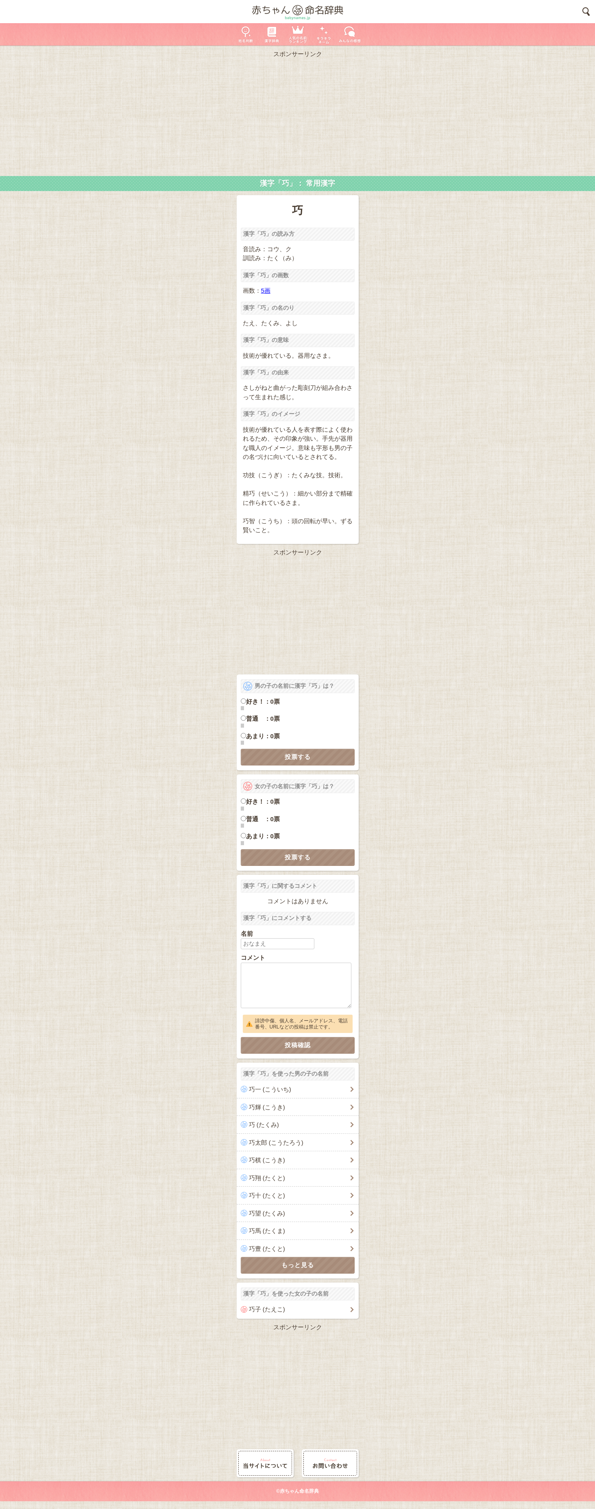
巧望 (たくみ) (267, 1213)
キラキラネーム (324, 34)
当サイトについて (265, 1463)
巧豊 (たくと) (267, 1248)
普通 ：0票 (263, 718)
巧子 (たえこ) (267, 1309)
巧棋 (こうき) (267, 1160)
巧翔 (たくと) (267, 1177)
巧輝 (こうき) (267, 1107)
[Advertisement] (298, 115)
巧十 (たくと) (267, 1195)
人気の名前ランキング (298, 34)
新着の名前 (350, 34)
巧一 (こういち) (270, 1089)
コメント (253, 957)
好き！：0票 (263, 701)
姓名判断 (246, 34)
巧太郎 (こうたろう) (276, 1142)
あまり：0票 (263, 736)
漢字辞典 (272, 34)
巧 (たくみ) (264, 1124)
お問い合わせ (330, 1463)
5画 (265, 290)
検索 (586, 11)
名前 (247, 933)
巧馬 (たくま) (267, 1230)
